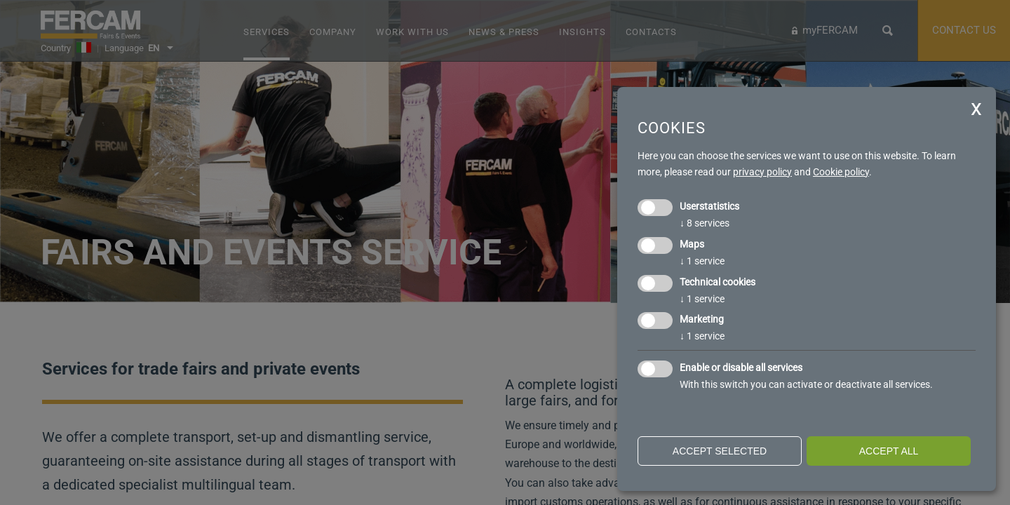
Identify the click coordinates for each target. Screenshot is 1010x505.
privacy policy (762, 171)
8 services (704, 223)
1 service (702, 261)
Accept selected (720, 451)
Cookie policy (841, 171)
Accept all (889, 451)
